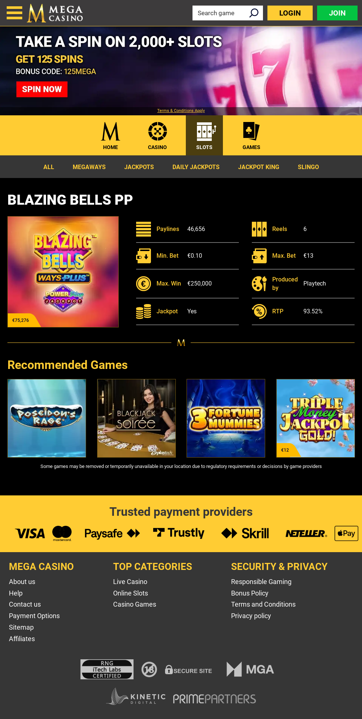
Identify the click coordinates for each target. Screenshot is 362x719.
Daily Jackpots (196, 167)
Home (110, 147)
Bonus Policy (250, 593)
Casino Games (134, 604)
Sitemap (21, 627)
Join (337, 13)
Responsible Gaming (261, 582)
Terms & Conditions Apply (181, 111)
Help (16, 593)
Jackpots (139, 167)
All (48, 167)
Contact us (25, 604)
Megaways (89, 167)
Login (290, 13)
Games (251, 147)
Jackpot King (258, 167)
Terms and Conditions (263, 604)
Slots (204, 147)
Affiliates (22, 639)
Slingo (308, 167)
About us (22, 582)
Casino (157, 147)
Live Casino (130, 582)
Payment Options (34, 616)
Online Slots (130, 593)
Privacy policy (251, 616)
